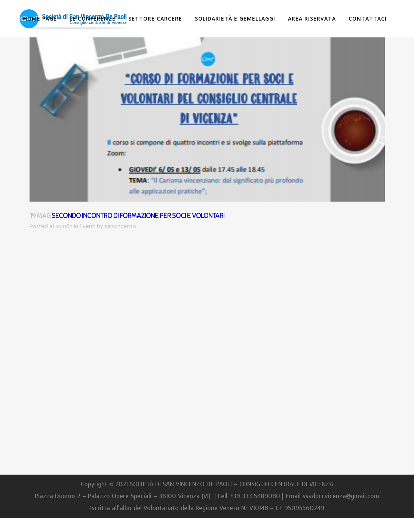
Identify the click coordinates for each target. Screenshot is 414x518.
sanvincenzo (120, 226)
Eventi (87, 226)
